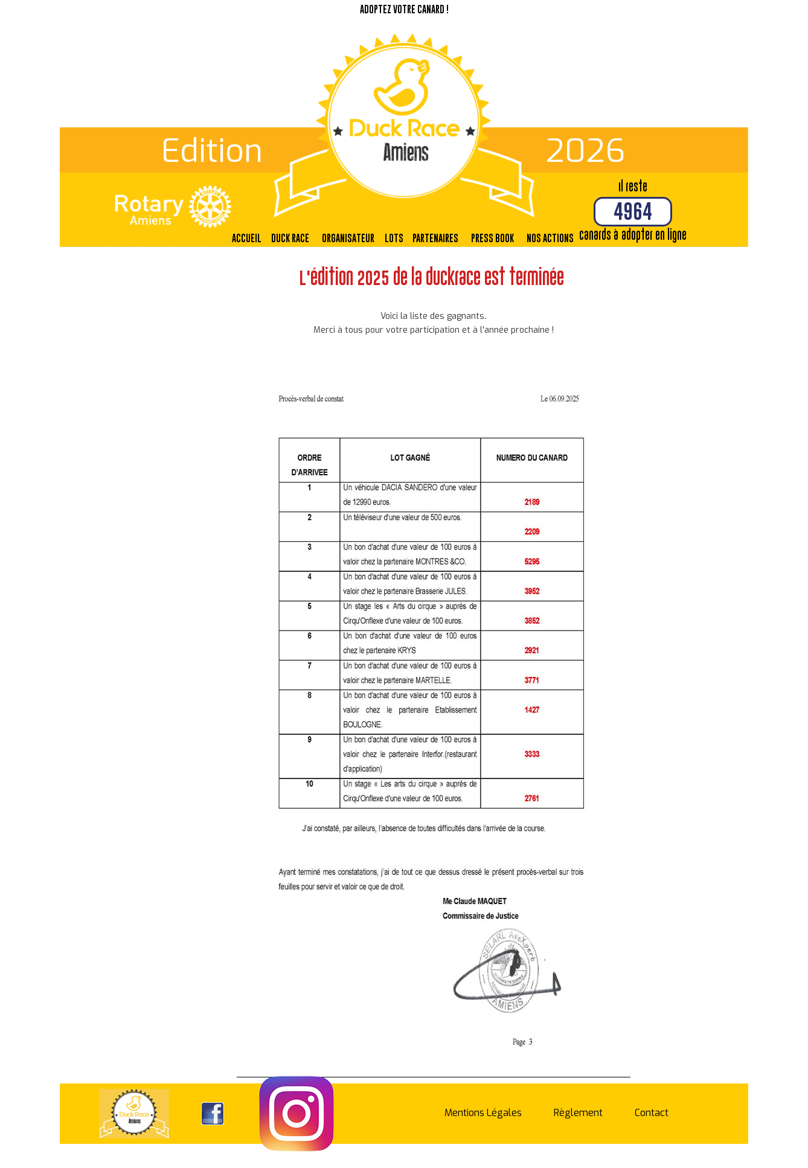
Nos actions (550, 238)
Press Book (492, 238)
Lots (394, 238)
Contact (652, 1112)
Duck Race (290, 238)
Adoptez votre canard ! (404, 9)
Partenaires (435, 238)
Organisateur (348, 238)
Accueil (246, 238)
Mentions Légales (483, 1112)
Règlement (578, 1112)
